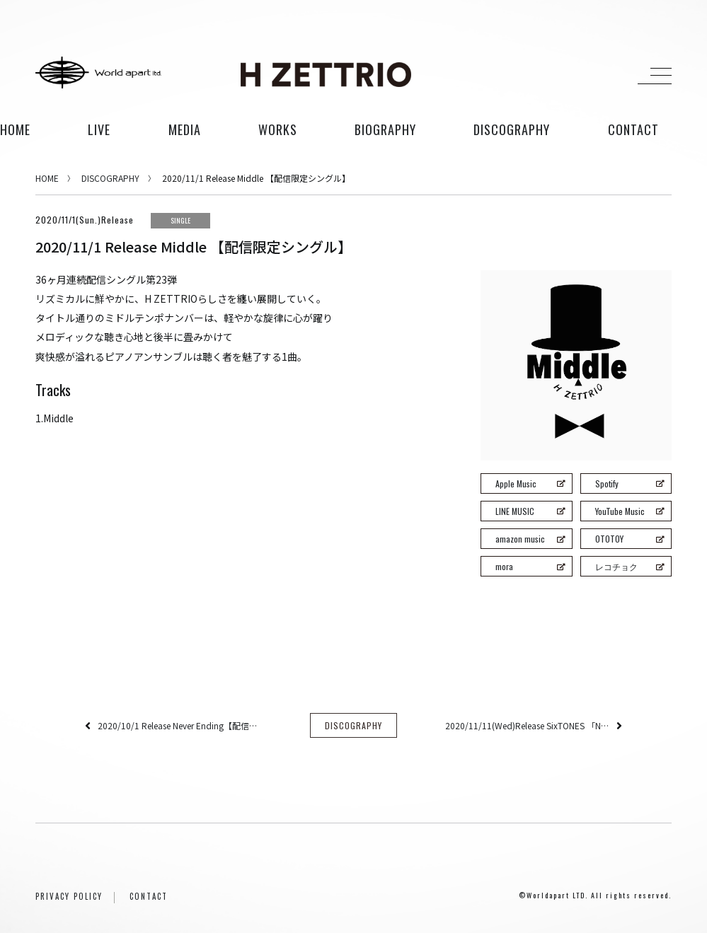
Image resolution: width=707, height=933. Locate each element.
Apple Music (529, 483)
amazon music (529, 539)
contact (633, 129)
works (277, 129)
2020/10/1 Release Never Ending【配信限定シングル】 (180, 726)
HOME (15, 129)
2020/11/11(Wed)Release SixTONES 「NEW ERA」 (527, 726)
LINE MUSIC (529, 511)
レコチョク (629, 566)
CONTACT (149, 897)
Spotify (629, 483)
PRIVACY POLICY (69, 897)
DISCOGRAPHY (110, 178)
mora (529, 566)
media (184, 129)
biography (385, 129)
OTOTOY (629, 539)
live (99, 129)
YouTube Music (629, 511)
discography (511, 129)
